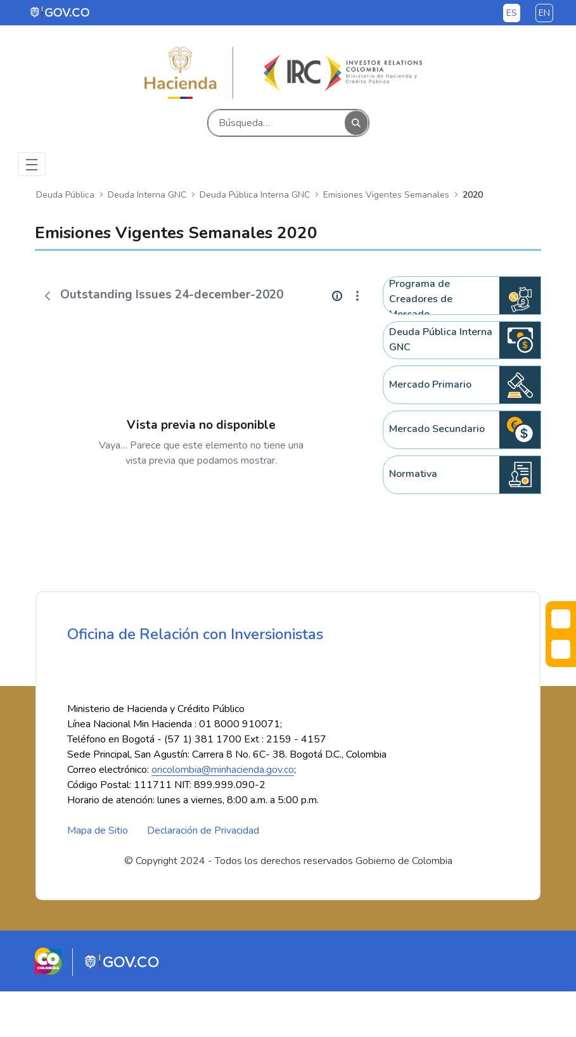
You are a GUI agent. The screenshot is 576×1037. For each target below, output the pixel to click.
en (544, 13)
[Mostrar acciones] (357, 296)
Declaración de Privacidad (203, 876)
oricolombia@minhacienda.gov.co (222, 815)
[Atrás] (47, 296)
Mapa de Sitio (97, 876)
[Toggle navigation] (32, 164)
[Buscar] (276, 123)
